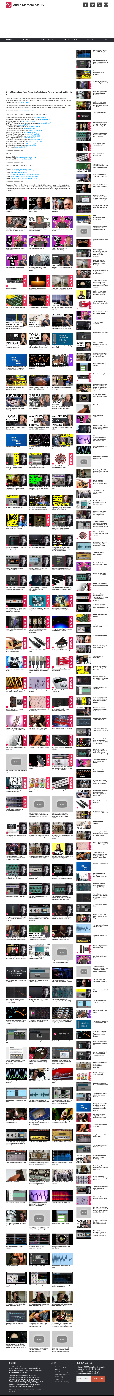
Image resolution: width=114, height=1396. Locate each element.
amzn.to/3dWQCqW (35, 141)
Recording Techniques (29, 1384)
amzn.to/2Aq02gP (24, 125)
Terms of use (59, 1379)
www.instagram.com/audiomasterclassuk (27, 175)
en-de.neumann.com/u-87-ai (26, 157)
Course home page (60, 1367)
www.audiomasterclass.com (21, 169)
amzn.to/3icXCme (30, 132)
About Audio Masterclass (62, 1374)
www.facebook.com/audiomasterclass (26, 171)
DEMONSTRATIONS (47, 40)
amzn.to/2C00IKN (33, 145)
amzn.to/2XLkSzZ (29, 121)
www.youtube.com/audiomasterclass (24, 178)
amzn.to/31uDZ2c (28, 111)
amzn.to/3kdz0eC (33, 134)
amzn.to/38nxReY (45, 123)
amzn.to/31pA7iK (34, 127)
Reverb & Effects (30, 1383)
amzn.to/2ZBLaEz (32, 143)
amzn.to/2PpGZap (36, 130)
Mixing (25, 1386)
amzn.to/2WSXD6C (33, 136)
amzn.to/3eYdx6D (40, 118)
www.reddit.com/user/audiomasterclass (24, 176)
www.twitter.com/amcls (19, 173)
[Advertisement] (57, 23)
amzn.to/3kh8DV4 (37, 140)
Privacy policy (59, 1377)
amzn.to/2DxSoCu (30, 138)
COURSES (9, 40)
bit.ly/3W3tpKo (26, 102)
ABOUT (105, 40)
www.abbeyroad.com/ (27, 159)
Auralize (57, 1369)
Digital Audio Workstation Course (33, 1381)
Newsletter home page (62, 1372)
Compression (21, 1383)
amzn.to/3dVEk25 (46, 119)
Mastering (31, 1386)
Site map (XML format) (62, 1382)
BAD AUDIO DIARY (70, 40)
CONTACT (90, 40)
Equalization (12, 1383)
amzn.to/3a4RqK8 (21, 147)
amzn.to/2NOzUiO (30, 129)
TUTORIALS (26, 40)
